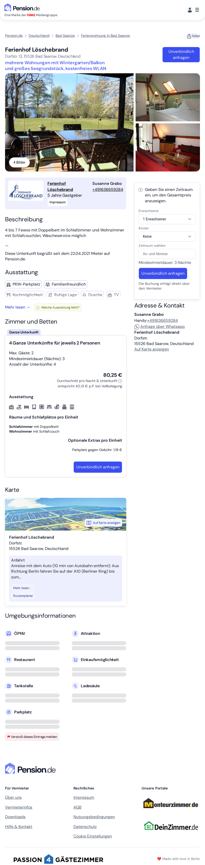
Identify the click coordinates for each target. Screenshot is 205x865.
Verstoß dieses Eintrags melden (32, 737)
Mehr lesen (22, 588)
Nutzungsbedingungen (94, 817)
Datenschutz (85, 827)
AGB (77, 807)
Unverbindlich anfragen (181, 54)
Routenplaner (23, 596)
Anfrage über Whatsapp (159, 327)
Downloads (15, 817)
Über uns (13, 798)
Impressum (83, 798)
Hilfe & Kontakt (18, 827)
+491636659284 (107, 190)
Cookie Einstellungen (92, 836)
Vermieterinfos (18, 807)
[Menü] (193, 10)
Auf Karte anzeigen (103, 523)
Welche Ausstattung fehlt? (58, 308)
